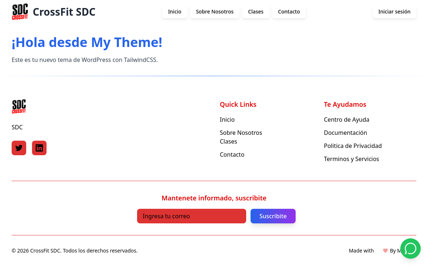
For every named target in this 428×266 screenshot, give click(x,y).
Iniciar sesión (395, 11)
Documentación (345, 133)
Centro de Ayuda (346, 120)
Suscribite (273, 216)
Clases (255, 11)
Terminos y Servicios (351, 159)
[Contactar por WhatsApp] (410, 248)
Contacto (289, 11)
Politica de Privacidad (353, 146)
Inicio (174, 11)
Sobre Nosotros (214, 11)
